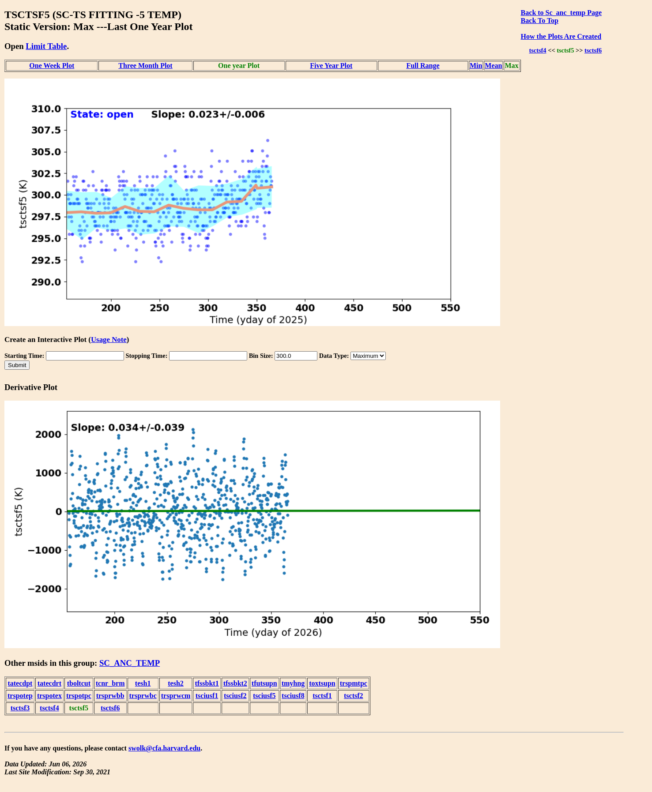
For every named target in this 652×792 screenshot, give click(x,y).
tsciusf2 (235, 695)
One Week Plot (51, 65)
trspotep (20, 695)
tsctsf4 (537, 50)
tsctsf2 (353, 695)
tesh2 (176, 683)
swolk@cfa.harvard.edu (164, 748)
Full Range (422, 65)
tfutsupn (264, 683)
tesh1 (143, 683)
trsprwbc (143, 695)
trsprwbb (110, 695)
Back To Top (539, 20)
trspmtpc (353, 683)
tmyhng (293, 683)
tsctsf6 (593, 50)
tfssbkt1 (207, 683)
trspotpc (78, 695)
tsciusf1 (207, 695)
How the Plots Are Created (561, 36)
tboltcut (78, 683)
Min (476, 65)
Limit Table (46, 46)
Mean (493, 65)
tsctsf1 (322, 695)
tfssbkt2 (235, 683)
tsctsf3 (20, 708)
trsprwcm (176, 695)
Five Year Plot (331, 65)
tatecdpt (20, 683)
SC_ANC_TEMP (129, 663)
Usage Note (109, 339)
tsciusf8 (293, 695)
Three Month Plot (145, 65)
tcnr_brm (110, 683)
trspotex (49, 695)
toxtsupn (322, 683)
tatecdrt (49, 683)
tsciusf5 (264, 695)
